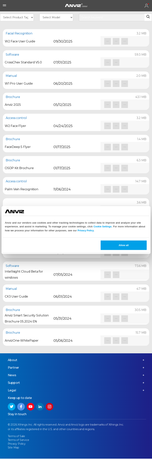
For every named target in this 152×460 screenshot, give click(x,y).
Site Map (13, 449)
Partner (13, 369)
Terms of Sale (16, 437)
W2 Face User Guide (20, 41)
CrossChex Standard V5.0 (23, 62)
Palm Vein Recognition (21, 189)
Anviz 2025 (13, 104)
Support (14, 384)
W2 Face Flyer (15, 126)
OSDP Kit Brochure (19, 168)
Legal (12, 392)
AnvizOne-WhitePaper (21, 340)
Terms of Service (18, 441)
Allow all (124, 245)
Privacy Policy (86, 230)
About (12, 361)
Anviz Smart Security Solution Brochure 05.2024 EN (27, 318)
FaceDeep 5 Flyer (18, 147)
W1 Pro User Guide (19, 83)
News (12, 376)
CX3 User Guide (16, 296)
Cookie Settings (102, 226)
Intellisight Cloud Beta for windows (24, 274)
